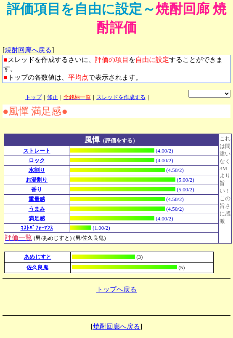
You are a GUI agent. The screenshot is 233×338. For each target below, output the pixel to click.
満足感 (37, 218)
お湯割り (37, 180)
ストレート (36, 151)
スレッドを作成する (121, 97)
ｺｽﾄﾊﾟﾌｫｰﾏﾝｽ (37, 228)
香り (36, 189)
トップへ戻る (116, 289)
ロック (37, 160)
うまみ (37, 209)
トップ (33, 97)
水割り (37, 170)
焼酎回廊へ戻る (28, 50)
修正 (52, 97)
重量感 (37, 199)
